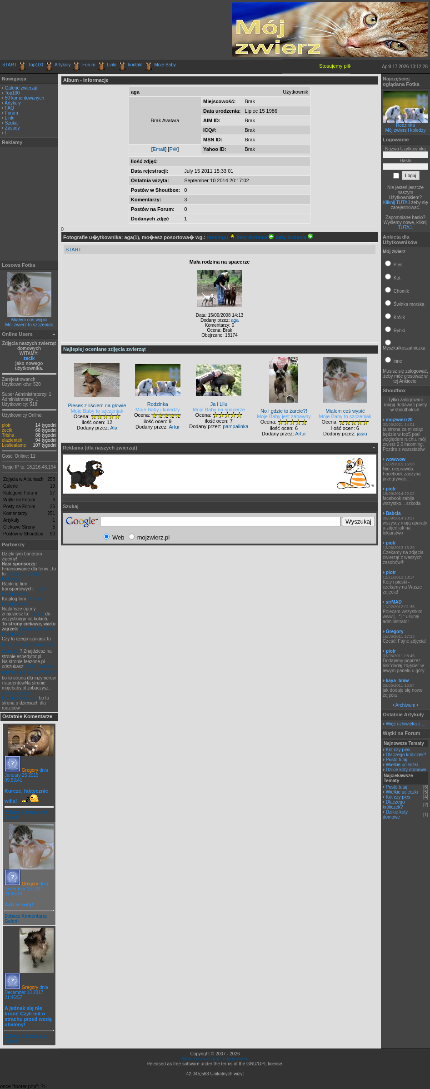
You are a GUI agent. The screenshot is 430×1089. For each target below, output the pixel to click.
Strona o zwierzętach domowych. (215, 1058)
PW (173, 149)
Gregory (30, 770)
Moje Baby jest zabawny (284, 416)
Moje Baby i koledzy (157, 409)
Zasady (12, 127)
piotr (6, 425)
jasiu (362, 433)
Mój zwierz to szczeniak (29, 324)
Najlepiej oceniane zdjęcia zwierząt (104, 349)
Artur (174, 427)
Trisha (8, 435)
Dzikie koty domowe (406, 769)
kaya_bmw (397, 680)
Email (159, 149)
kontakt (135, 64)
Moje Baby (164, 64)
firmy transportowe (23, 591)
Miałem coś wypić (29, 319)
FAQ (9, 107)
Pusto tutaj (396, 759)
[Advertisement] (108, 29)
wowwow (395, 459)
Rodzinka (405, 125)
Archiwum (405, 705)
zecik (29, 358)
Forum (88, 64)
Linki (112, 64)
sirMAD (394, 601)
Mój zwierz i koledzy (405, 130)
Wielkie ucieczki (402, 764)
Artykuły (63, 64)
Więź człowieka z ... (405, 723)
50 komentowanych (24, 97)
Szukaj (12, 122)
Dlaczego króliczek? (406, 754)
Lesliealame (14, 445)
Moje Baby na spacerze (219, 409)
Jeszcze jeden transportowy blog (20, 695)
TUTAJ (404, 227)
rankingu (221, 237)
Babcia (393, 513)
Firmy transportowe (21, 601)
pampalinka (235, 426)
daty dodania (256, 237)
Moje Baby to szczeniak (97, 411)
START (9, 64)
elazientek (12, 440)
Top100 (35, 64)
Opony (37, 613)
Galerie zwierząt (21, 87)
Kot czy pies (398, 749)
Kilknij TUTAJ (396, 202)
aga (235, 320)
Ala (113, 427)
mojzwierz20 (399, 419)
